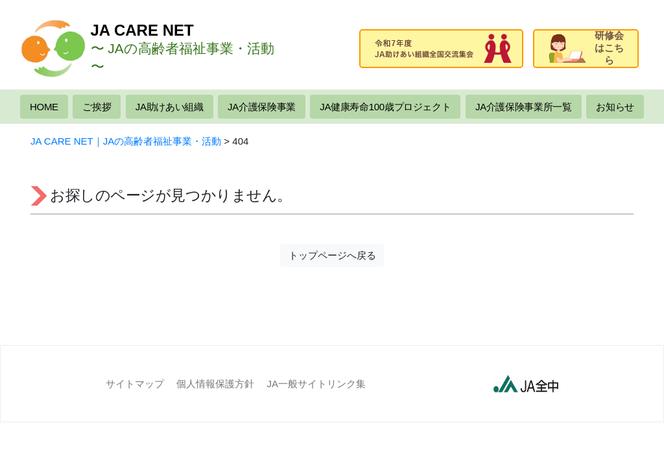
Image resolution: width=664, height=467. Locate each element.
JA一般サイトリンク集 (316, 383)
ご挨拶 (96, 106)
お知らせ (615, 106)
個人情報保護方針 (215, 383)
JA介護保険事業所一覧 (523, 106)
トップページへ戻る (332, 255)
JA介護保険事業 (262, 106)
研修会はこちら (586, 48)
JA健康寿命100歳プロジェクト (385, 106)
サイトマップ (135, 383)
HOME (44, 106)
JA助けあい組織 (170, 106)
